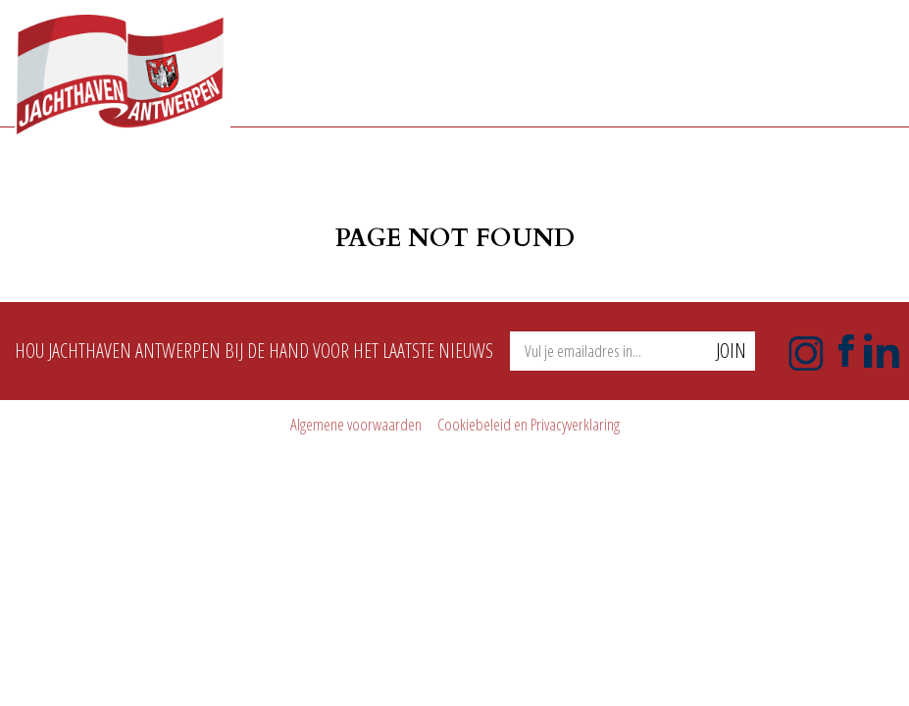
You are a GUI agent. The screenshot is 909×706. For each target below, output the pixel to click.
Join (731, 350)
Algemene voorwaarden (356, 424)
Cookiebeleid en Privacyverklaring (528, 424)
